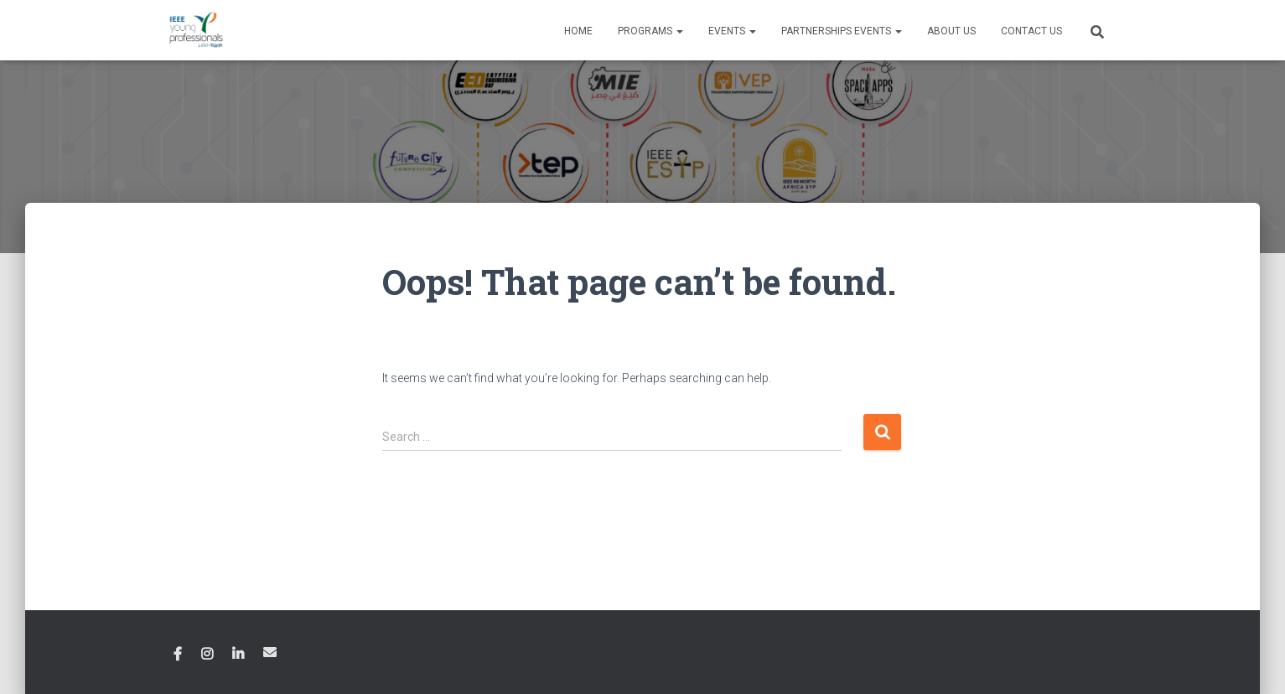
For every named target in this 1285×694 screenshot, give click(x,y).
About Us (951, 31)
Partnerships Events (841, 31)
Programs (650, 31)
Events (732, 31)
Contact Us (1031, 31)
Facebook (177, 654)
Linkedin (238, 654)
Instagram (207, 654)
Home (578, 31)
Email (270, 652)
